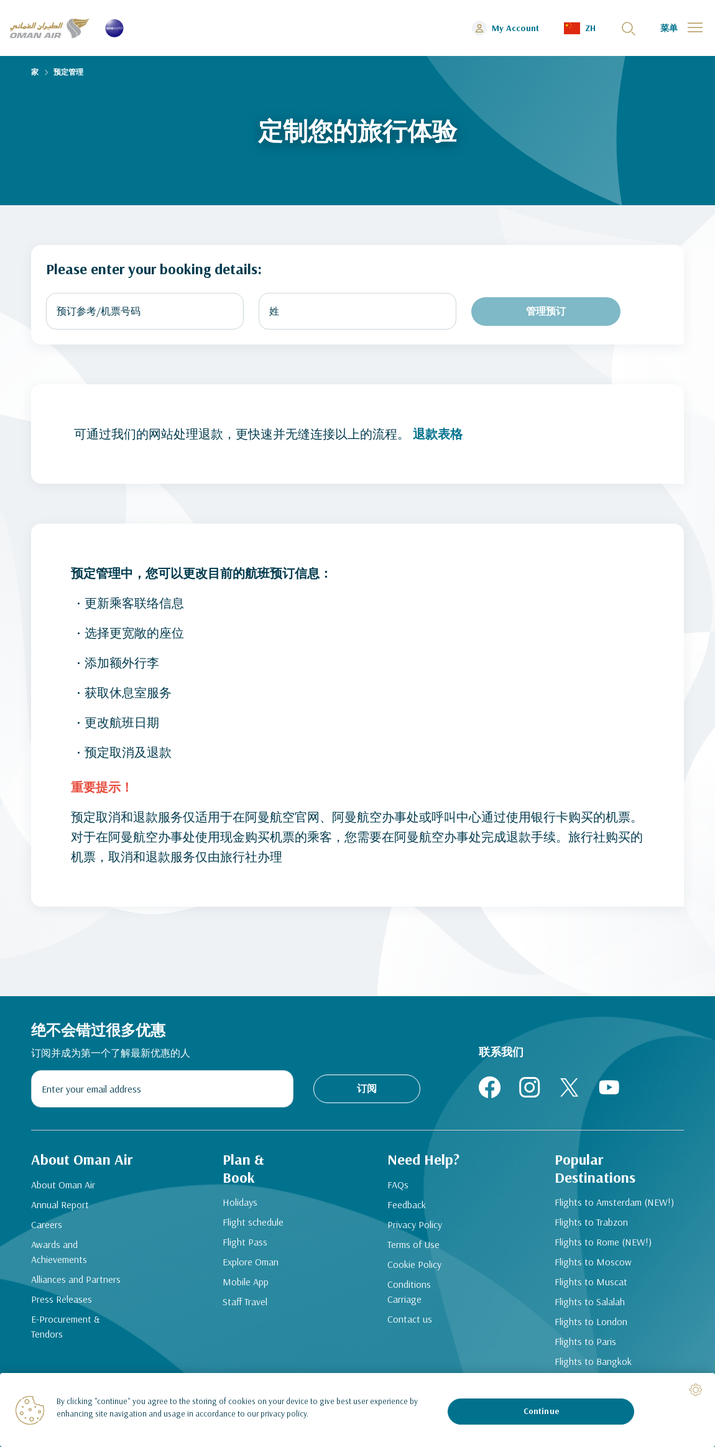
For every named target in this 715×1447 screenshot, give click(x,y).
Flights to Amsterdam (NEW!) (614, 1202)
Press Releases (61, 1299)
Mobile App (246, 1281)
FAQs (397, 1184)
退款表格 (438, 433)
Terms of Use (413, 1244)
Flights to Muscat (591, 1281)
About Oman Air (63, 1184)
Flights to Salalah (590, 1301)
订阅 (367, 1088)
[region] (357, 1410)
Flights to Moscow (593, 1261)
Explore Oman (251, 1261)
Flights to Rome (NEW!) (603, 1242)
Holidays (240, 1202)
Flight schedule (253, 1222)
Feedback (406, 1204)
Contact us (409, 1319)
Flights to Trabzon (591, 1222)
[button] (580, 28)
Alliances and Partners (76, 1279)
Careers (46, 1224)
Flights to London (591, 1321)
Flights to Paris (585, 1341)
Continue (541, 1411)
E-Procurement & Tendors (65, 1326)
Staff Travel (245, 1301)
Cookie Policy (414, 1264)
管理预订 (546, 311)
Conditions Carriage (409, 1291)
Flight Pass (245, 1242)
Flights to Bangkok (593, 1361)
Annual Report (60, 1204)
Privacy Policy (414, 1224)
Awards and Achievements (59, 1251)
